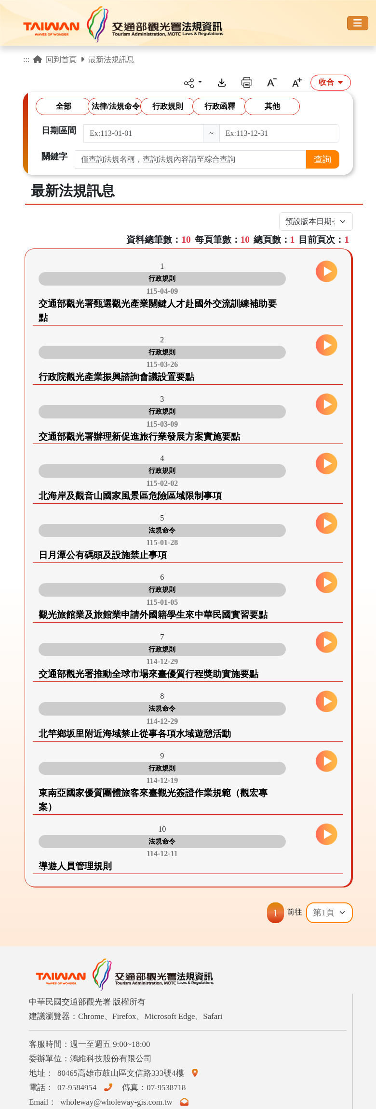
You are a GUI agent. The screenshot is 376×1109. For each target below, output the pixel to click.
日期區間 (58, 130)
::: (26, 59)
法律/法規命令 (116, 106)
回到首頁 (55, 59)
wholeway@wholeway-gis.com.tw (126, 1102)
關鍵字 (54, 156)
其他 (272, 106)
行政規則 (167, 106)
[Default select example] (329, 912)
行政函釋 (219, 106)
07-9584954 (86, 1087)
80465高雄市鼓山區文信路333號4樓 (129, 1073)
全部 (63, 106)
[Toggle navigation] (357, 23)
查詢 (322, 159)
